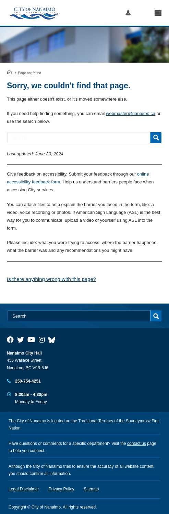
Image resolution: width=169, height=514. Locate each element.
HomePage (9, 71)
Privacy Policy (61, 489)
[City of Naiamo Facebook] (10, 339)
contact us (136, 443)
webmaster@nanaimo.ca (130, 113)
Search (142, 13)
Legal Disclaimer (24, 489)
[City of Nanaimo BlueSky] (53, 339)
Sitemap (91, 489)
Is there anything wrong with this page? (51, 279)
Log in (128, 13)
